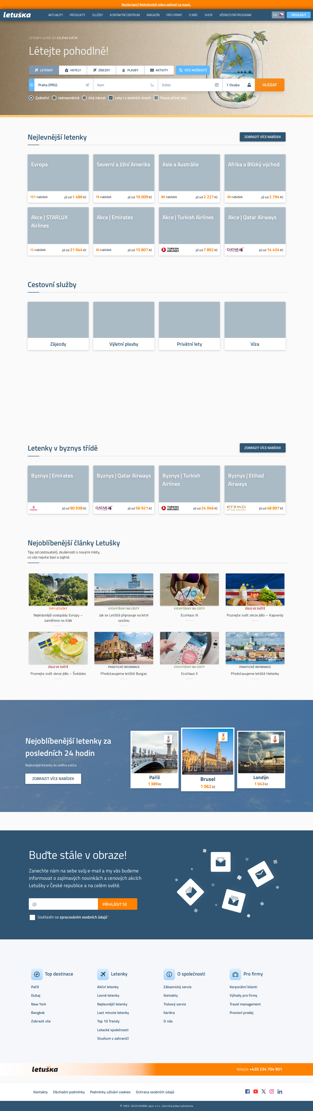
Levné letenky (108, 995)
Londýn (261, 777)
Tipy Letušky (58, 608)
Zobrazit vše (41, 1021)
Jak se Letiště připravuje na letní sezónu (123, 617)
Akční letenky (108, 987)
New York (38, 1004)
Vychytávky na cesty (123, 608)
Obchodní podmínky (69, 1092)
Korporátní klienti (243, 987)
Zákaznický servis (178, 987)
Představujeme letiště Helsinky (255, 673)
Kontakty (171, 995)
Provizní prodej (241, 1012)
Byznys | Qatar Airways (124, 475)
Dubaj (35, 995)
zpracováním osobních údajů (83, 917)
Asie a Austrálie (180, 164)
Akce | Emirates (115, 217)
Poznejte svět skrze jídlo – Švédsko (58, 673)
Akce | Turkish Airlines (188, 217)
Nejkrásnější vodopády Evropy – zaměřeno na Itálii (58, 617)
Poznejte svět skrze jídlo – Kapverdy (255, 615)
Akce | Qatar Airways (252, 217)
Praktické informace (124, 667)
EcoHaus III (189, 615)
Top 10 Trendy (108, 1021)
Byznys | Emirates (52, 475)
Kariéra (169, 1012)
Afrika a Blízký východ (254, 164)
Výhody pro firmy (243, 995)
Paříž (154, 777)
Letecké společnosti (113, 1030)
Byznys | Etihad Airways (246, 479)
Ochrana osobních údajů (155, 1092)
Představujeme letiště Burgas (123, 673)
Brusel (207, 779)
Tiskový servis (175, 1004)
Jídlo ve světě (255, 608)
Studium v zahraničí (113, 1038)
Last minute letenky (113, 1012)
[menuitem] (55, 15)
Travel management (245, 1004)
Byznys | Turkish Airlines (181, 479)
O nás (168, 1021)
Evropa (39, 164)
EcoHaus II (189, 673)
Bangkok (38, 1012)
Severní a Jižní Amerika (123, 164)
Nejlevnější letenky (112, 1004)
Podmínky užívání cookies (110, 1092)
